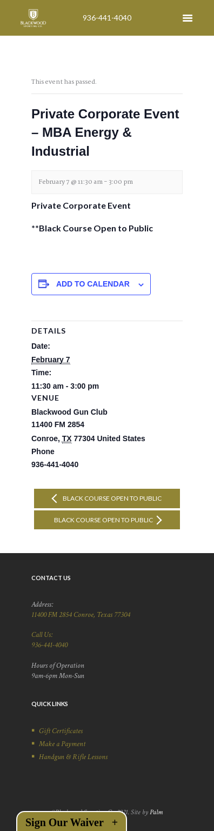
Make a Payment (62, 744)
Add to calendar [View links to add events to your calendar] (93, 284)
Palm (156, 812)
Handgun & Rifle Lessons (73, 757)
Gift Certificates (61, 731)
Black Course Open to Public (112, 498)
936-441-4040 (107, 17)
